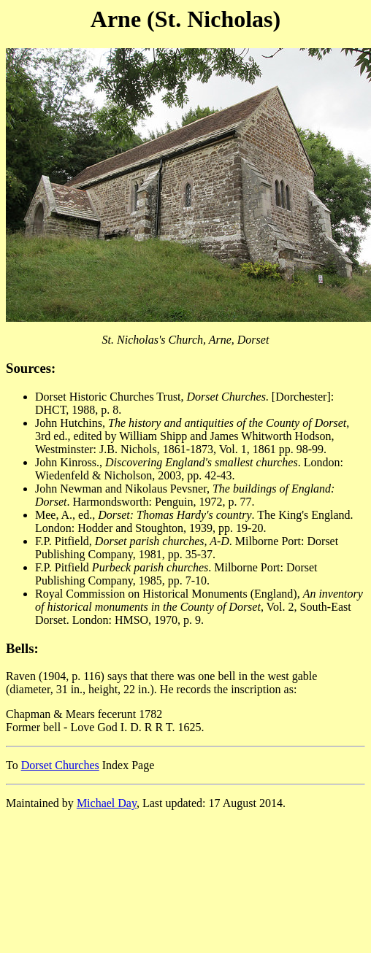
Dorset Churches (60, 765)
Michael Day (107, 803)
